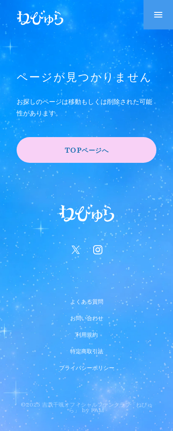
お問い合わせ (86, 317)
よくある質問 (86, 300)
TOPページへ (87, 149)
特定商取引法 (86, 350)
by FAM (93, 409)
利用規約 (87, 333)
